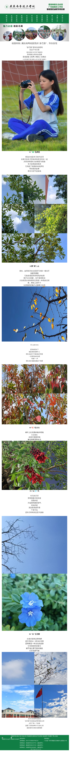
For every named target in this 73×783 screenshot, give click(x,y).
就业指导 (47, 769)
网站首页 (6, 19)
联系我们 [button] (50, 19)
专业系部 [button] (28, 19)
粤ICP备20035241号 (38, 782)
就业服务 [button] (44, 19)
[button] (5, 33)
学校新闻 (31, 769)
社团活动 (36, 769)
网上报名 (57, 769)
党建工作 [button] (61, 19)
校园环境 (15, 769)
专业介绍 (26, 769)
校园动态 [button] (23, 19)
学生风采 (41, 769)
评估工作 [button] (66, 19)
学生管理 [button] (34, 19)
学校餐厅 (52, 769)
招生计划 (20, 769)
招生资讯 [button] (17, 19)
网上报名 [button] (55, 19)
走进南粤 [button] (12, 19)
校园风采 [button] (39, 19)
